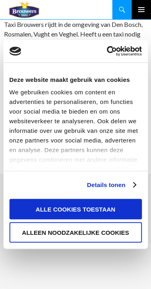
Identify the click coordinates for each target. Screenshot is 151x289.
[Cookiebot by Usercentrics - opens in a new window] (107, 51)
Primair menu (141, 9)
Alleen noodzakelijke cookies (75, 232)
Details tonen (106, 184)
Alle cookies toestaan (76, 209)
